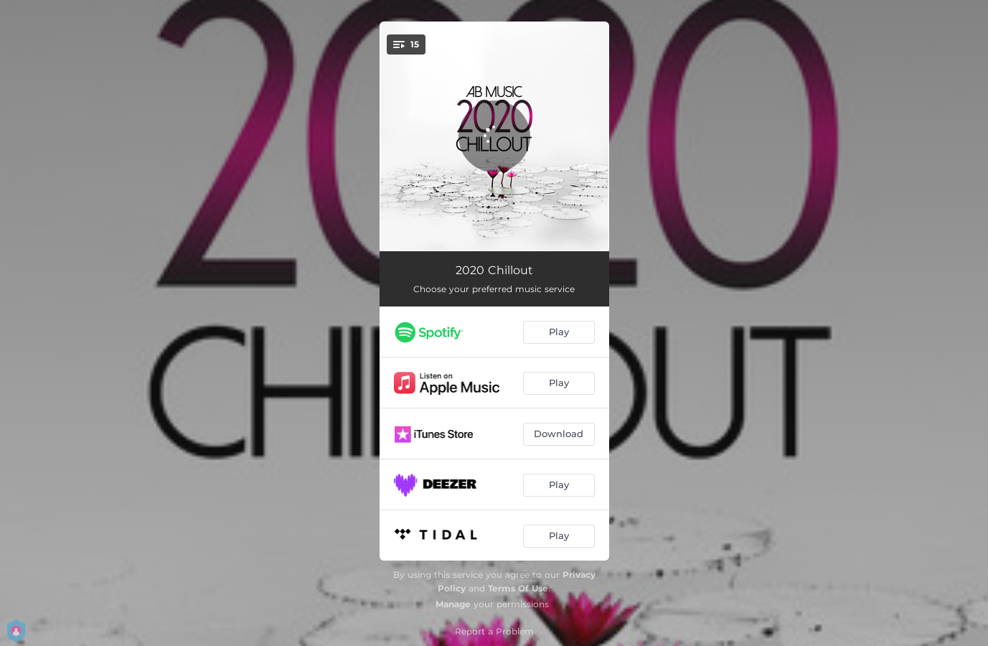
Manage (453, 604)
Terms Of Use (518, 588)
